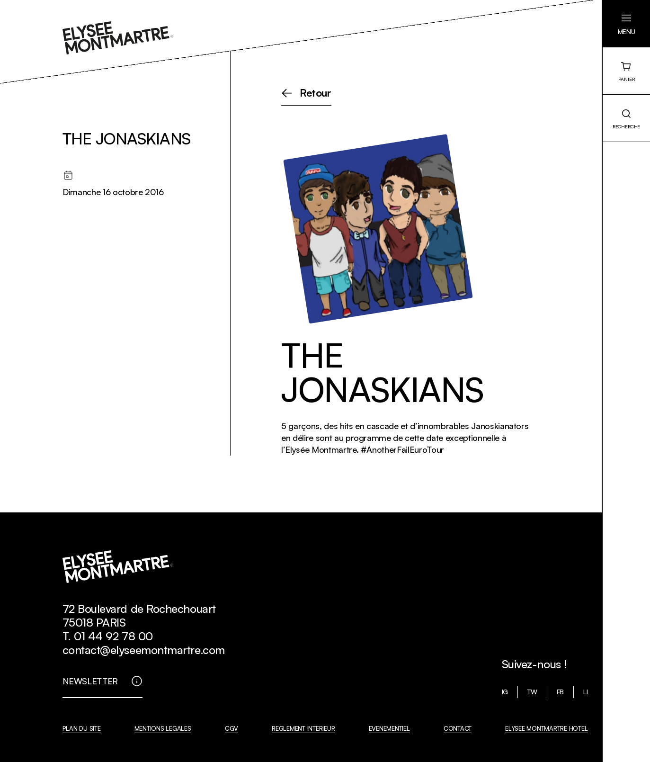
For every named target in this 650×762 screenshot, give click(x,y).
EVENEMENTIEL (389, 728)
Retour (315, 93)
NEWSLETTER (90, 681)
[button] (626, 23)
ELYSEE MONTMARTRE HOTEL (546, 728)
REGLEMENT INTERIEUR (303, 728)
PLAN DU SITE (81, 728)
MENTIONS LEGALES (162, 728)
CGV (231, 728)
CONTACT (458, 728)
